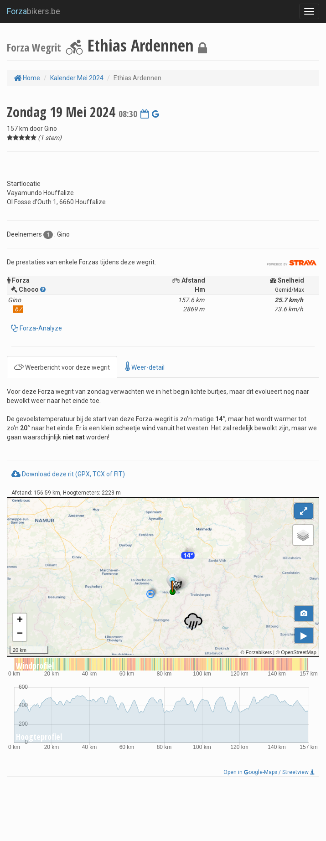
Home (27, 78)
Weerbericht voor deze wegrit (62, 366)
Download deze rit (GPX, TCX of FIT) (68, 474)
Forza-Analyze (40, 328)
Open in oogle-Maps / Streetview (269, 772)
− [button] (20, 634)
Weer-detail (145, 366)
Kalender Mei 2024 (76, 78)
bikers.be (33, 11)
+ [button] (20, 620)
